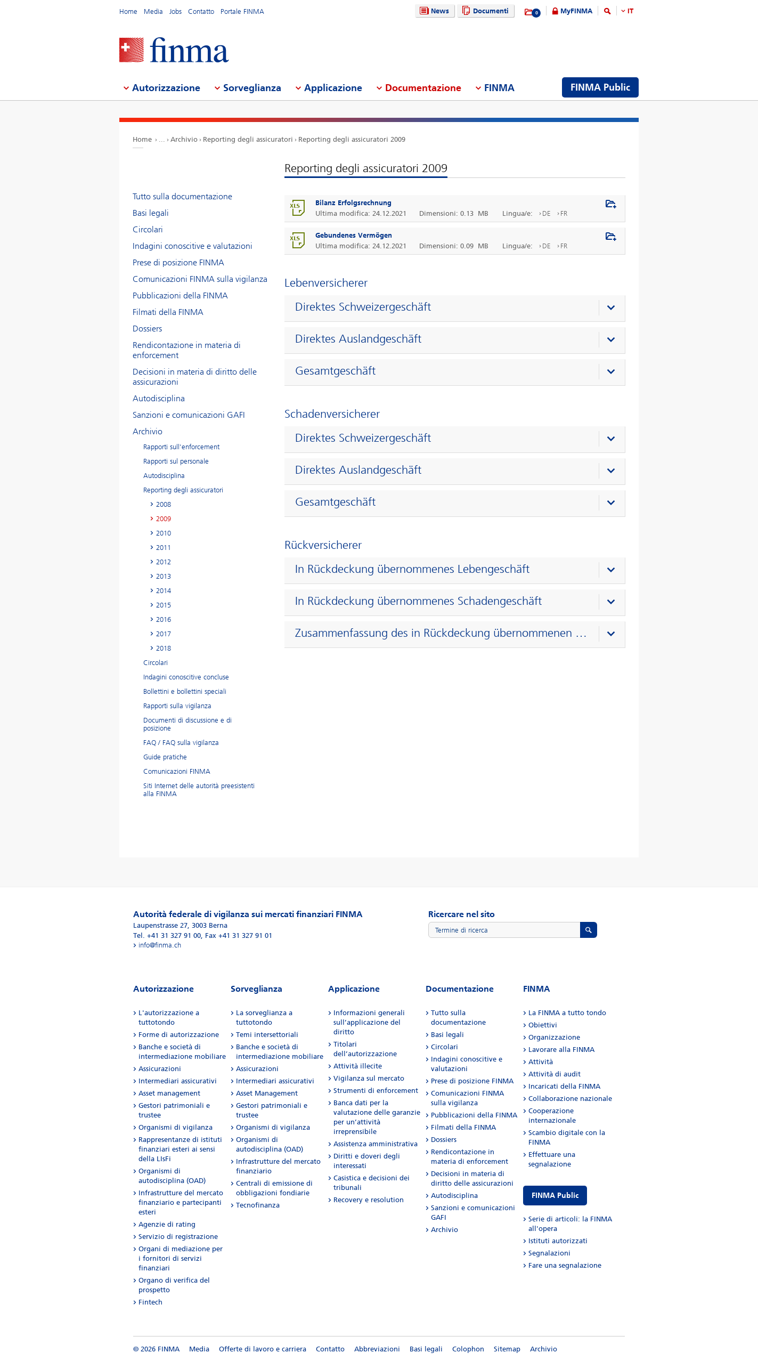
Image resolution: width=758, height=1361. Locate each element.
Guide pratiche (165, 757)
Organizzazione (554, 1037)
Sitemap (507, 1349)
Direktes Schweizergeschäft (363, 307)
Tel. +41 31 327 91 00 (167, 935)
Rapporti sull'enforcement (181, 447)
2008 (163, 504)
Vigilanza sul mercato (368, 1078)
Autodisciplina (159, 398)
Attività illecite (357, 1066)
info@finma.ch (159, 945)
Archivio (184, 139)
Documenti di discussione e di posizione (187, 724)
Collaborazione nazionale (570, 1099)
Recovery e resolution (368, 1200)
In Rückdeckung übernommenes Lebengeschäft (412, 569)
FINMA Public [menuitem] (600, 87)
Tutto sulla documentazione (182, 196)
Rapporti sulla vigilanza (177, 706)
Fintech (150, 1302)
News (433, 11)
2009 (163, 519)
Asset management (169, 1093)
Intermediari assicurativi (177, 1081)
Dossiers (147, 328)
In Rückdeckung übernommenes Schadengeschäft (418, 601)
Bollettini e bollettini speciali (184, 691)
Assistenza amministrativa (375, 1144)
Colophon (468, 1349)
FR (563, 213)
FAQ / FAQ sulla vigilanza (181, 743)
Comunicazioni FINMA (176, 771)
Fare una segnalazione (564, 1265)
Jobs (175, 11)
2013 (163, 576)
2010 (163, 533)
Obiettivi (542, 1025)
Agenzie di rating (166, 1224)
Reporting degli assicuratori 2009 (351, 139)
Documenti (484, 11)
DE (546, 213)
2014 (163, 591)
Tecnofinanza (258, 1205)
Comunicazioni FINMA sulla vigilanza (200, 279)
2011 (163, 548)
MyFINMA (576, 11)
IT (630, 11)
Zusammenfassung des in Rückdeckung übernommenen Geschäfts (441, 633)
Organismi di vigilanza (175, 1127)
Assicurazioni (159, 1069)
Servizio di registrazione (178, 1237)
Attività (540, 1062)
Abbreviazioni (377, 1349)
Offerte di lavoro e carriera (262, 1349)
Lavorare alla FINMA (561, 1050)
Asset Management (267, 1093)
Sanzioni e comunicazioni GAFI (189, 415)
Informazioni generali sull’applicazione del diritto (369, 1022)
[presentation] (457, 308)
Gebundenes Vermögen (353, 235)
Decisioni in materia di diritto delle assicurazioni (195, 377)
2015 (163, 605)
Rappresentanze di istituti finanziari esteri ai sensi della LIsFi (180, 1149)
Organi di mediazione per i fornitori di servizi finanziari (180, 1258)
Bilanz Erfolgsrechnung (353, 203)
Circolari (148, 229)
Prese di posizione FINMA (178, 262)
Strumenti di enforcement (375, 1091)
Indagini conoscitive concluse (186, 677)
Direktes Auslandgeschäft (358, 339)
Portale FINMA (242, 11)
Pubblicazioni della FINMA (180, 295)
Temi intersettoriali (267, 1035)
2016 (163, 619)
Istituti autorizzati (558, 1241)
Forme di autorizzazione (178, 1035)
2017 (163, 634)
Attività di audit (554, 1074)
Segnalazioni (549, 1253)
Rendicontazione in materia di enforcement (187, 350)
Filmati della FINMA (168, 312)
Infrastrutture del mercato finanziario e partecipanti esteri (180, 1202)
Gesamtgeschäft (335, 371)
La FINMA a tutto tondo (567, 1013)
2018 (163, 648)
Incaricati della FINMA (564, 1086)
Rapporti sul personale (176, 461)
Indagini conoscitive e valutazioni (192, 246)
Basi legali (151, 213)
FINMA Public (555, 1195)
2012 (163, 562)
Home (128, 11)
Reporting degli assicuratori (248, 139)
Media (153, 11)
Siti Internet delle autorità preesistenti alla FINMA (199, 790)
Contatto (201, 11)
